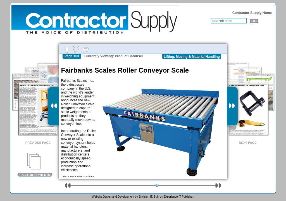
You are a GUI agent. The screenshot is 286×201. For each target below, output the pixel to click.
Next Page (248, 142)
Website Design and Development (113, 196)
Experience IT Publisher (178, 196)
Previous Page (38, 142)
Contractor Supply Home (252, 13)
